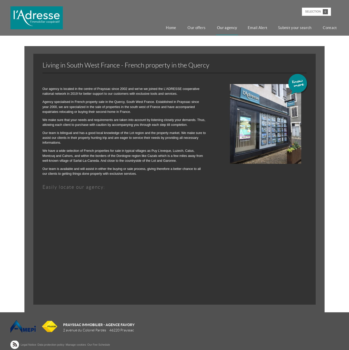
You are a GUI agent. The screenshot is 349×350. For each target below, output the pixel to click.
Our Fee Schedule (99, 344)
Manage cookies (76, 344)
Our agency (231, 27)
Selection (316, 11)
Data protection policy (50, 344)
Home (177, 27)
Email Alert (260, 27)
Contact (331, 27)
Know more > (298, 85)
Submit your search (297, 27)
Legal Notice (28, 344)
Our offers (202, 27)
